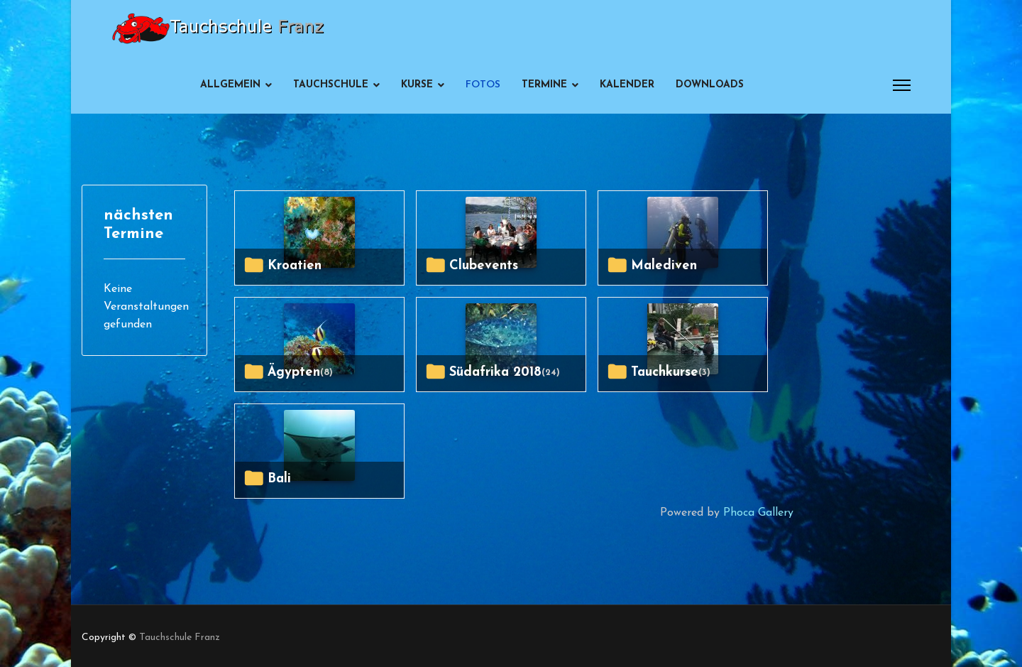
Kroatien (295, 266)
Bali (279, 479)
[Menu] (902, 85)
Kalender (627, 85)
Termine (544, 85)
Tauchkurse (664, 372)
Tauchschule (330, 85)
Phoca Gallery (758, 513)
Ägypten (294, 372)
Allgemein (230, 85)
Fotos (483, 85)
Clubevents (483, 266)
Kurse (417, 85)
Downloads (710, 85)
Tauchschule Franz (179, 637)
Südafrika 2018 (495, 372)
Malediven (664, 266)
